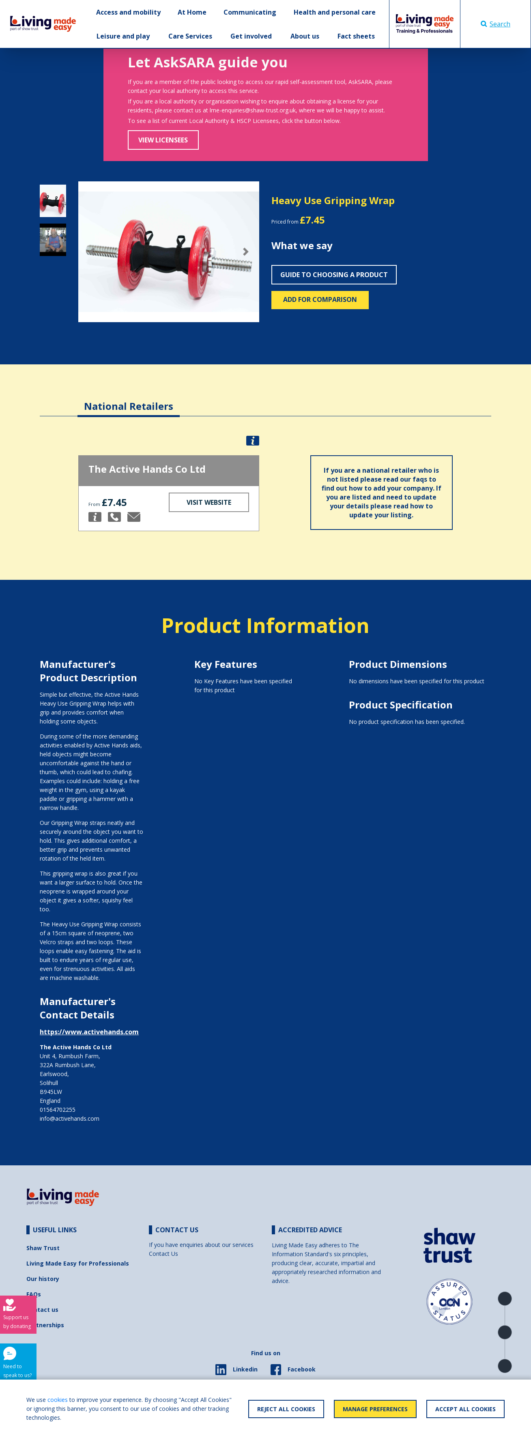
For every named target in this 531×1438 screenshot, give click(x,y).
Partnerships (45, 1325)
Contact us (42, 1309)
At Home (192, 12)
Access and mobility (128, 12)
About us (304, 36)
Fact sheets (356, 36)
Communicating (250, 12)
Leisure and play (123, 36)
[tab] (128, 400)
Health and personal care (335, 12)
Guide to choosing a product (334, 274)
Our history (42, 1279)
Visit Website (209, 502)
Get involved (251, 36)
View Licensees (163, 140)
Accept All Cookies (465, 1409)
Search (495, 23)
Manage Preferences (375, 1409)
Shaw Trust (43, 1248)
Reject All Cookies (286, 1409)
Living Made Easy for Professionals (77, 1263)
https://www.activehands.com (89, 1031)
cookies (57, 1400)
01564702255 (57, 1109)
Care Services (190, 36)
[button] (91, 252)
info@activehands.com (69, 1118)
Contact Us (163, 1253)
